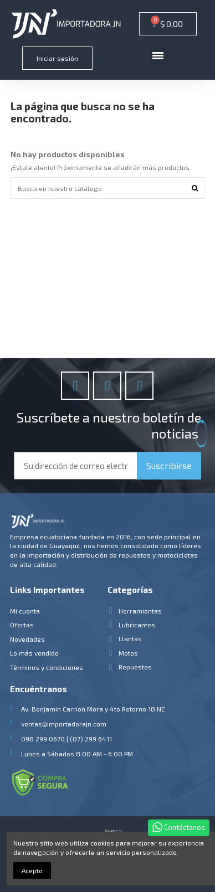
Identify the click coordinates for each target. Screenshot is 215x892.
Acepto (32, 870)
